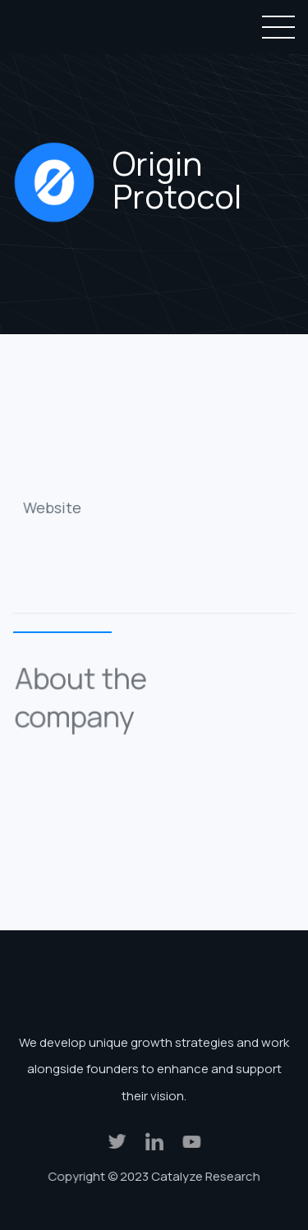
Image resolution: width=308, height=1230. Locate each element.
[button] (275, 27)
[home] (74, 27)
